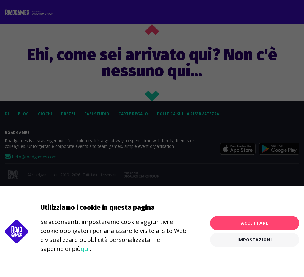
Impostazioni (255, 239)
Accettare (254, 223)
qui (85, 249)
